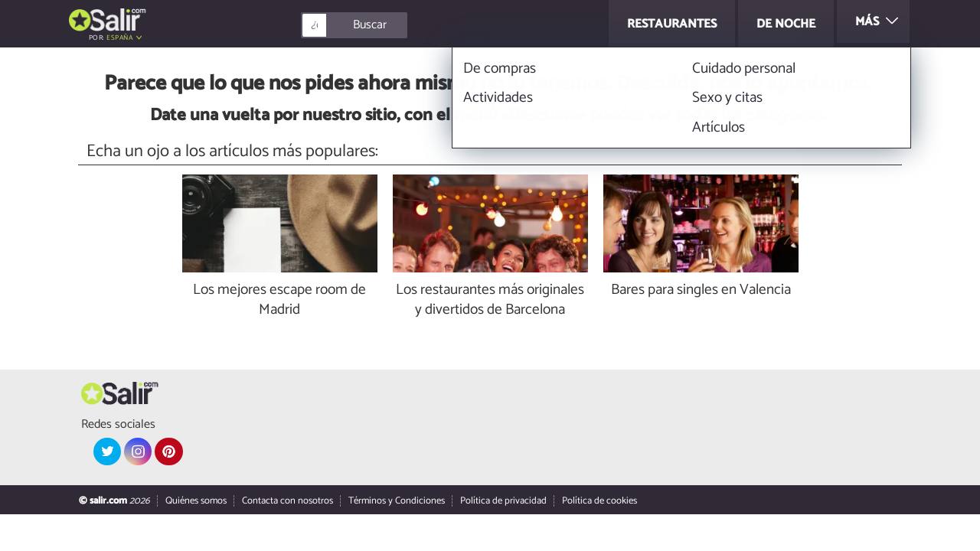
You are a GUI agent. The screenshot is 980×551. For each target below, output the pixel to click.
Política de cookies (599, 501)
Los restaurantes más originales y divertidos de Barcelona (490, 300)
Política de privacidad (503, 501)
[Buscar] (422, 25)
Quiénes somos (196, 501)
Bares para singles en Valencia (701, 290)
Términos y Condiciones (396, 501)
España (119, 38)
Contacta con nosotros (287, 501)
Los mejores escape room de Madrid (279, 300)
